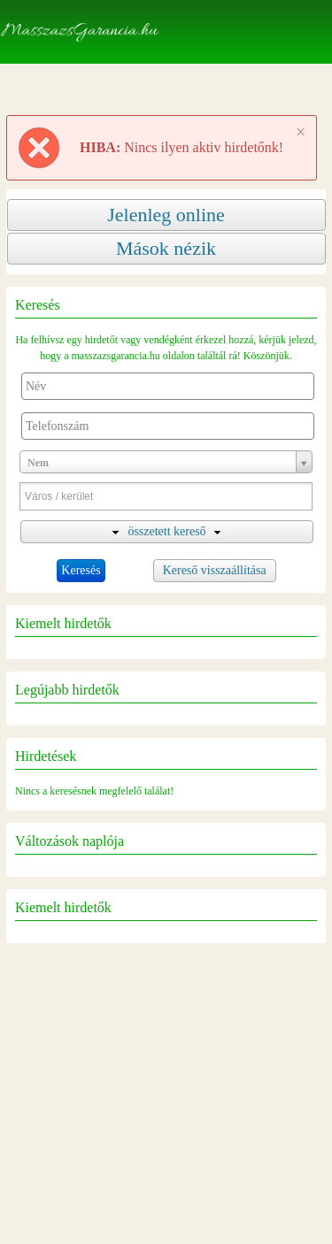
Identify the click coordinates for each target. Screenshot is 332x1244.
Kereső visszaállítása (214, 570)
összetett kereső (166, 531)
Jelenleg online (166, 214)
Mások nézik (166, 248)
